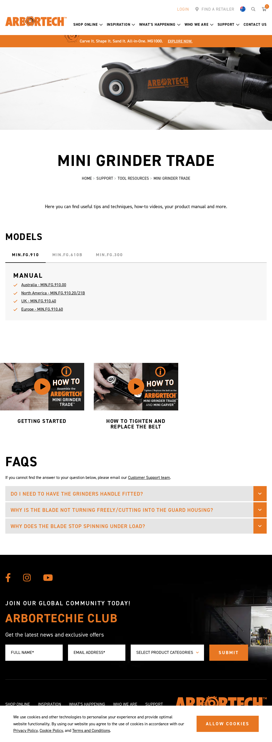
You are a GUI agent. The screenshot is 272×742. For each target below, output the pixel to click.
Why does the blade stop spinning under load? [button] (78, 529)
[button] (101, 25)
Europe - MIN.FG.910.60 (42, 312)
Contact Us (255, 24)
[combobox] (167, 653)
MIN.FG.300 (109, 258)
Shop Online (88, 24)
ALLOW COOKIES (227, 724)
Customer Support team (149, 480)
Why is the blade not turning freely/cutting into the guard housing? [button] (112, 512)
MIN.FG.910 (25, 258)
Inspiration (121, 24)
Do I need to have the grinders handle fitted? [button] (77, 496)
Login (183, 9)
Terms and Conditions (91, 730)
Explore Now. (180, 41)
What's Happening (160, 24)
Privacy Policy (25, 730)
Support (229, 24)
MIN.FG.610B (67, 258)
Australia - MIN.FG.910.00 (43, 288)
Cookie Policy (51, 730)
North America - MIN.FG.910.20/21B (53, 296)
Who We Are (199, 24)
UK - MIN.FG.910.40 (38, 304)
